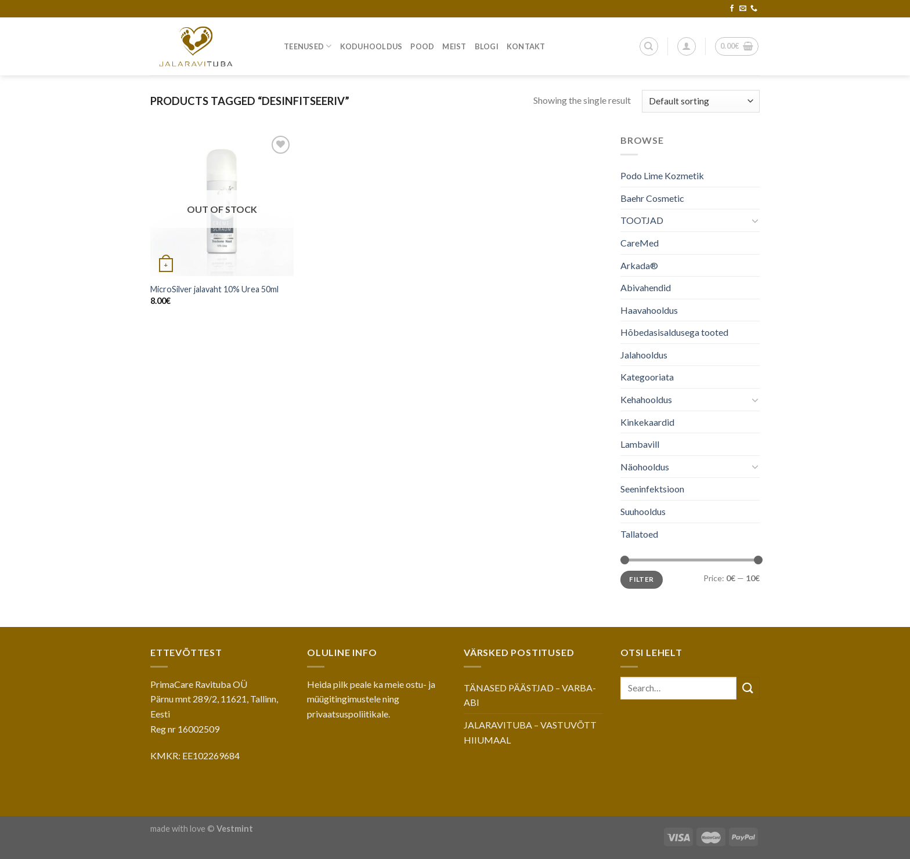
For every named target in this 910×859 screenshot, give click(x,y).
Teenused (308, 46)
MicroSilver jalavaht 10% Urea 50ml (214, 289)
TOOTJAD (641, 220)
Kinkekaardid (647, 421)
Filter (641, 579)
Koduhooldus (371, 46)
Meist (454, 46)
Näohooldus (644, 466)
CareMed (639, 242)
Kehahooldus (646, 399)
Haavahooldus (649, 310)
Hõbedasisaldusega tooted (674, 332)
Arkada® (639, 264)
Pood (422, 46)
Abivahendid (645, 287)
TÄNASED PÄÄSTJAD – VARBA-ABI (530, 695)
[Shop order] (701, 101)
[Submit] (748, 688)
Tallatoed (639, 533)
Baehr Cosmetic (652, 198)
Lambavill (639, 444)
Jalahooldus (643, 354)
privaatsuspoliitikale (347, 713)
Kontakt (526, 46)
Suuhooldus (643, 511)
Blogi (487, 46)
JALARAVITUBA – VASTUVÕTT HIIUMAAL (530, 732)
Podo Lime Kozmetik (662, 175)
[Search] (649, 46)
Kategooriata (647, 376)
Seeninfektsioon (652, 488)
